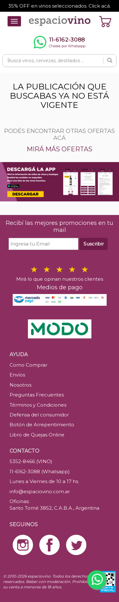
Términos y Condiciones (38, 405)
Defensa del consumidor (39, 415)
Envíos (17, 375)
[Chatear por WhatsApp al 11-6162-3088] (59, 42)
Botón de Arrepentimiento (42, 425)
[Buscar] (109, 61)
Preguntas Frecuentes (37, 395)
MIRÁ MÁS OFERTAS (59, 149)
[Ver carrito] (105, 21)
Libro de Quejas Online (37, 435)
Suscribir (93, 244)
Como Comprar (28, 365)
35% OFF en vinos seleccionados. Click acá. (59, 6)
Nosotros (20, 385)
